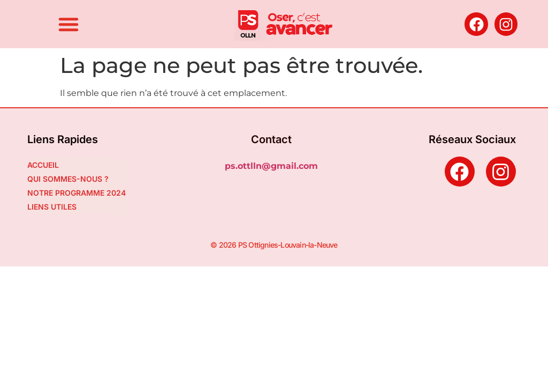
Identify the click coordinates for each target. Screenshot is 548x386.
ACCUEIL (43, 164)
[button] (68, 24)
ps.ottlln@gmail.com (271, 166)
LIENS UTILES (52, 206)
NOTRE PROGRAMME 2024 (76, 192)
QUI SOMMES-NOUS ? (68, 178)
